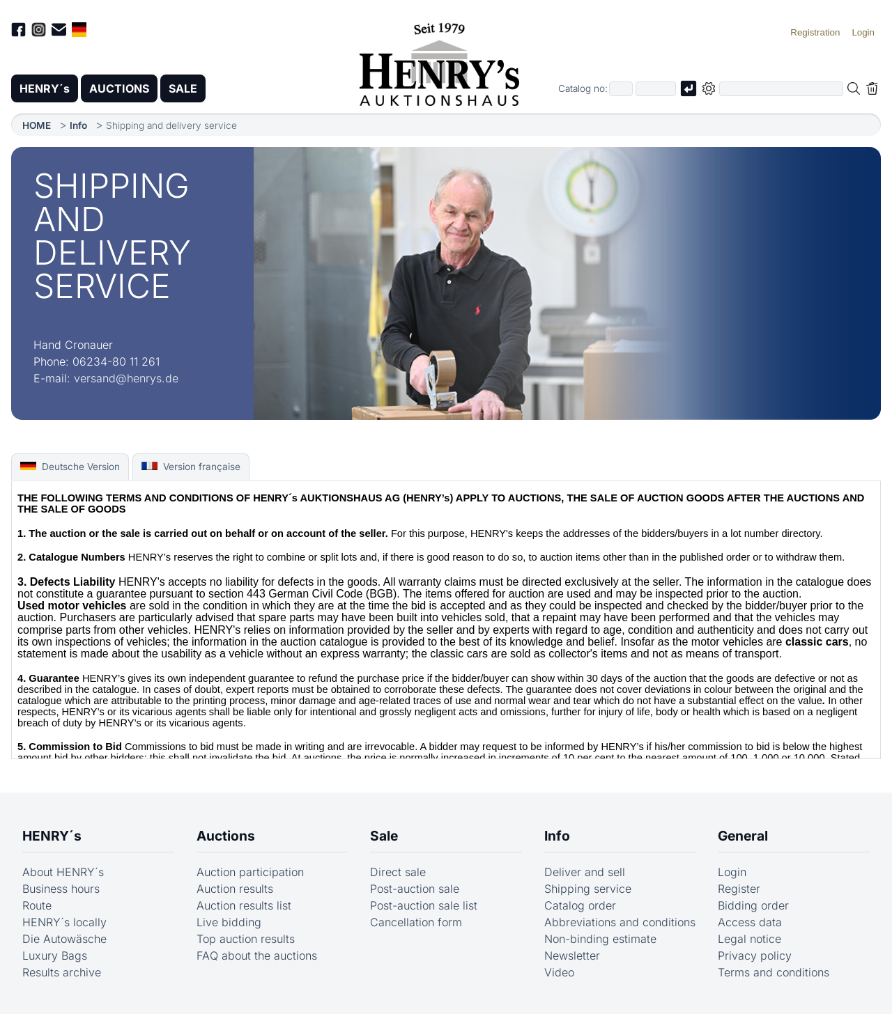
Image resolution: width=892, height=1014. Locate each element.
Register (739, 889)
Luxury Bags (54, 955)
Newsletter (572, 955)
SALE (183, 88)
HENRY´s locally (64, 922)
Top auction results (246, 939)
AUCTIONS (119, 88)
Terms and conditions (773, 972)
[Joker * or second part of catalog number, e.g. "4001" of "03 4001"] (656, 88)
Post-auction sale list (423, 905)
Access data (750, 922)
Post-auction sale (414, 889)
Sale (384, 835)
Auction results (235, 889)
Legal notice (749, 939)
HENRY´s (45, 88)
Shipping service (587, 889)
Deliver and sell (584, 872)
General (743, 835)
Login (732, 872)
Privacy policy (755, 955)
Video (559, 972)
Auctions (226, 835)
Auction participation (250, 872)
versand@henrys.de (126, 378)
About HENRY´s (63, 872)
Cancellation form (416, 922)
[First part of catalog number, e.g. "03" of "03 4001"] (621, 88)
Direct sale (398, 872)
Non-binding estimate (600, 939)
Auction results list (244, 905)
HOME (36, 125)
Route (37, 905)
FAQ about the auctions (257, 955)
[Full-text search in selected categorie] (781, 88)
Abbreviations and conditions (619, 922)
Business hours (61, 889)
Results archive (61, 972)
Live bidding (229, 922)
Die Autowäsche (64, 939)
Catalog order (580, 905)
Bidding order (753, 905)
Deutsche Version (70, 466)
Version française (190, 466)
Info (78, 125)
